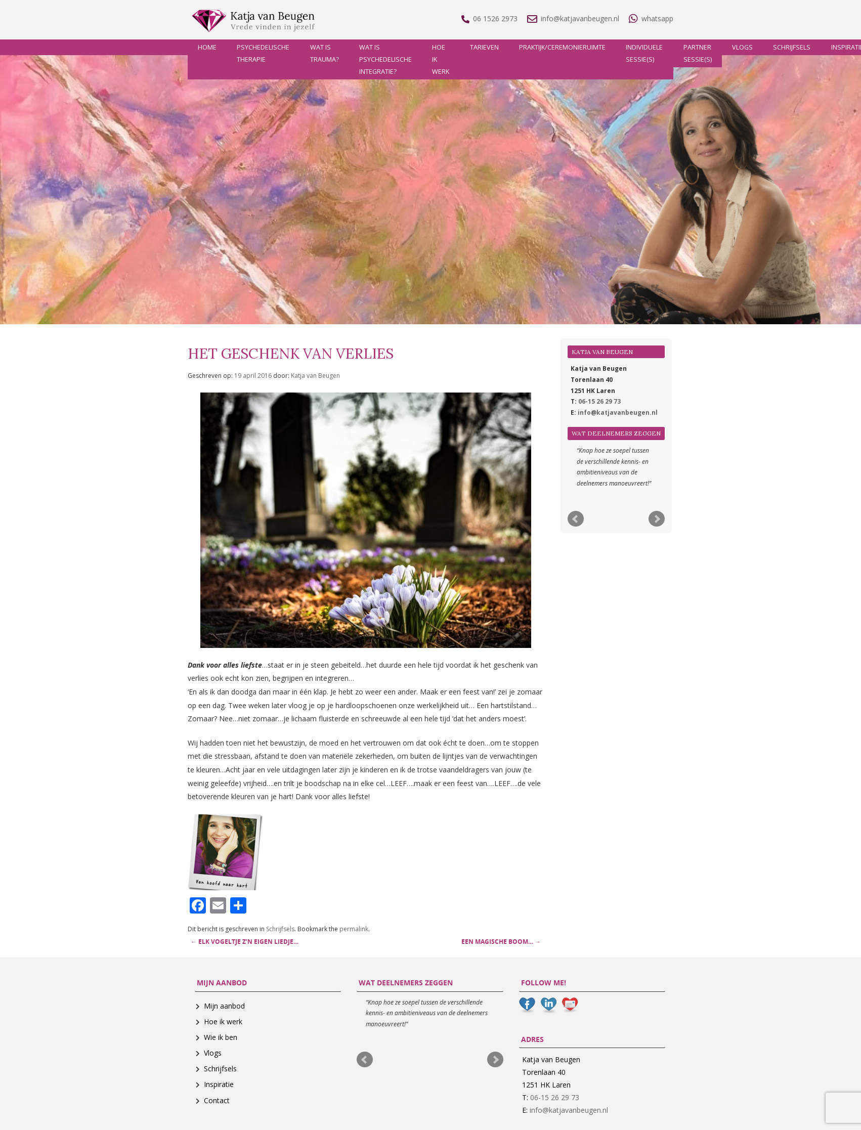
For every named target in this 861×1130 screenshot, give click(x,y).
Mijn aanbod (224, 1006)
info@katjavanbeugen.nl (618, 412)
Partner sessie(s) (697, 53)
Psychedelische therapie (263, 53)
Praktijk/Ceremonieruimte (562, 47)
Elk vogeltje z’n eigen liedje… (244, 941)
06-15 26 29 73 (599, 401)
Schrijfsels (791, 47)
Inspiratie (219, 1084)
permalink (353, 929)
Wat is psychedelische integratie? (385, 59)
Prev (576, 519)
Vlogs (742, 47)
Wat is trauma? (324, 53)
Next (657, 519)
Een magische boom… (501, 941)
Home (207, 47)
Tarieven (484, 47)
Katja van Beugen (315, 375)
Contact (217, 1100)
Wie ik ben (220, 1037)
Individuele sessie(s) (644, 53)
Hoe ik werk (440, 59)
